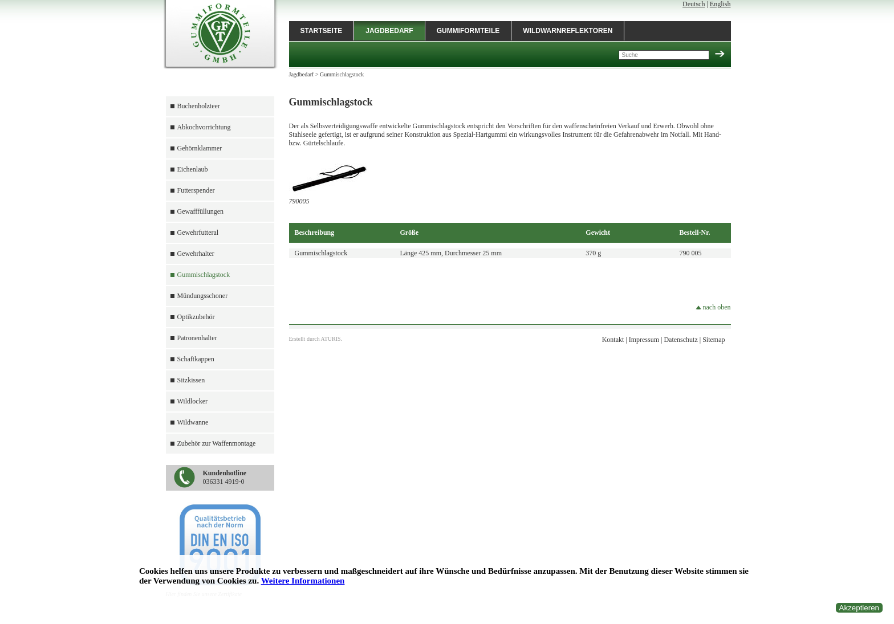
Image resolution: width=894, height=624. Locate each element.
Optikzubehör (196, 317)
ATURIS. (332, 339)
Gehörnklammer (199, 148)
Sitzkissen (191, 380)
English (720, 4)
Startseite (321, 31)
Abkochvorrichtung (204, 127)
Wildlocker (192, 401)
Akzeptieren (859, 607)
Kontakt (613, 340)
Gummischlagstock (203, 275)
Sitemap (713, 340)
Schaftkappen (195, 359)
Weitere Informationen (303, 580)
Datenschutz (680, 340)
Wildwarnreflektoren (567, 31)
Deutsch (693, 4)
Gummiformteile (468, 31)
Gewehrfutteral (198, 232)
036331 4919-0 (225, 477)
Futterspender (196, 190)
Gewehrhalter (195, 254)
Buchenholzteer (198, 106)
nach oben (713, 307)
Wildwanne (193, 422)
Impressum (644, 340)
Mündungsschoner (202, 296)
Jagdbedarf (389, 31)
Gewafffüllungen (200, 211)
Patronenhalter (197, 338)
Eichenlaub (192, 169)
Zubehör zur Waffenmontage (216, 443)
